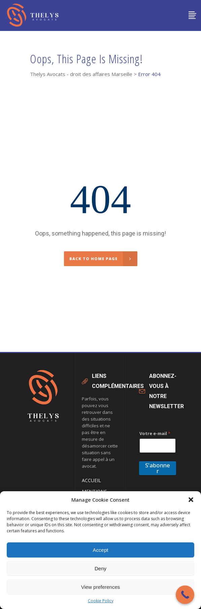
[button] (191, 499)
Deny (100, 568)
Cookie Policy (100, 601)
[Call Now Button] (185, 594)
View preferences (100, 587)
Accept (100, 550)
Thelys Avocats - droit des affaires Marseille (81, 74)
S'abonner (157, 468)
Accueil (91, 480)
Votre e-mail (154, 433)
